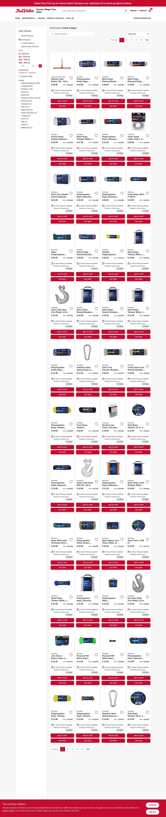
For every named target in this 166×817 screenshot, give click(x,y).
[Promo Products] (19, 36)
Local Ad (70, 18)
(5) (26, 101)
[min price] (23, 65)
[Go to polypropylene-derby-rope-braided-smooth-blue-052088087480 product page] (62, 369)
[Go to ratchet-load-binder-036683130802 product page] (62, 80)
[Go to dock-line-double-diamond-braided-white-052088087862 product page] (62, 196)
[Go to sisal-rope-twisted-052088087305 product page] (138, 715)
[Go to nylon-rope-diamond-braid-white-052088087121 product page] (138, 80)
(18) (30, 98)
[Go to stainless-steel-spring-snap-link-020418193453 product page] (87, 369)
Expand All (32, 73)
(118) (27, 89)
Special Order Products (30, 46)
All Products (25, 39)
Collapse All (23, 73)
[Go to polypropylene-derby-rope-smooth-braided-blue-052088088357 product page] (87, 80)
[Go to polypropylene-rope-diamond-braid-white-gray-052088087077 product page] (87, 599)
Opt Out (152, 812)
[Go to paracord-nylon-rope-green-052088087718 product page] (87, 657)
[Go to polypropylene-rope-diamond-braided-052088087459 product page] (62, 484)
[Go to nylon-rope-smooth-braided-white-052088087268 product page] (113, 311)
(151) (27, 86)
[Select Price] (40, 65)
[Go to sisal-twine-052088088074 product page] (138, 542)
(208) (30, 83)
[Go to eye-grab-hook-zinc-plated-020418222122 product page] (138, 599)
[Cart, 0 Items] (149, 10)
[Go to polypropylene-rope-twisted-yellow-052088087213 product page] (62, 426)
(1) (24, 119)
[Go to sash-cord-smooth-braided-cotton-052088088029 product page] (113, 369)
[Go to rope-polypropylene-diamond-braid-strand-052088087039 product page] (62, 253)
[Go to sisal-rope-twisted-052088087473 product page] (138, 426)
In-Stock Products (28, 43)
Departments (28, 18)
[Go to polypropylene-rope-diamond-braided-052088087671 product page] (113, 138)
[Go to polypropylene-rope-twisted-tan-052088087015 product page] (87, 715)
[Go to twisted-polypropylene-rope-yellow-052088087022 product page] (113, 253)
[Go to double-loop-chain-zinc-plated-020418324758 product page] (113, 426)
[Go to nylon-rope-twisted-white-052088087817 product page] (87, 138)
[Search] (126, 11)
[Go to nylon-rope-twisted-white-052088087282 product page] (138, 311)
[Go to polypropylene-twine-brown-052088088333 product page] (87, 542)
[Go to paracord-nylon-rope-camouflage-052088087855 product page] (113, 657)
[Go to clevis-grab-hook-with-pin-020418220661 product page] (87, 484)
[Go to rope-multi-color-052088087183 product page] (62, 542)
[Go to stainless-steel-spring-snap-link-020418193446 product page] (113, 715)
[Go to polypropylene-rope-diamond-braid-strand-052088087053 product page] (138, 657)
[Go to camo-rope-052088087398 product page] (138, 196)
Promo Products (27, 35)
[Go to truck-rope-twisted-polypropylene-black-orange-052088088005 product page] (87, 426)
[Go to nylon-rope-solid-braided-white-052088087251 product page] (138, 484)
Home (17, 18)
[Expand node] (19, 76)
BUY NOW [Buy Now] (62, 106)
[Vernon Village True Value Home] (25, 11)
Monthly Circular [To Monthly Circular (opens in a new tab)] (55, 18)
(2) (29, 113)
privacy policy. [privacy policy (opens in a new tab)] (9, 811)
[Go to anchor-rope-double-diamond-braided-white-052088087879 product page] (62, 138)
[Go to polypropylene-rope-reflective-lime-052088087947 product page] (113, 484)
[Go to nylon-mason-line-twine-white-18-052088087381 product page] (113, 542)
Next (147, 40)
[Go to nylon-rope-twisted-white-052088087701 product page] (62, 599)
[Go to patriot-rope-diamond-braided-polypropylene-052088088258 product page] (87, 253)
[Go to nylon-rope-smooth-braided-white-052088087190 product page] (87, 311)
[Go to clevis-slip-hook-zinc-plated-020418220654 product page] (62, 311)
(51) (25, 92)
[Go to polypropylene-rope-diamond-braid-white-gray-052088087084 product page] (87, 196)
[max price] (33, 65)
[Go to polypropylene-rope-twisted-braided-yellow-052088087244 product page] (62, 715)
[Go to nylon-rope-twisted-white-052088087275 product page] (138, 253)
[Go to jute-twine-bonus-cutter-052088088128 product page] (62, 657)
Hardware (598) (26, 76)
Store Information (142, 18)
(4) (25, 107)
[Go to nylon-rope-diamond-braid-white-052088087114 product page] (113, 80)
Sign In (133, 11)
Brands (41, 18)
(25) (25, 95)
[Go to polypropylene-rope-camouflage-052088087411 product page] (113, 599)
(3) (27, 110)
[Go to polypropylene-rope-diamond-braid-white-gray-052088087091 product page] (113, 196)
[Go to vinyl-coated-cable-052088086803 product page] (138, 138)
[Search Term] (94, 10)
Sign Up (143, 11)
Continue (152, 805)
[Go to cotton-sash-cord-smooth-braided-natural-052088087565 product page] (138, 369)
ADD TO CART (62, 101)
